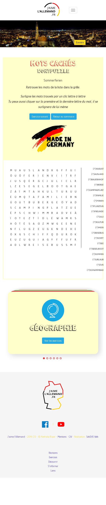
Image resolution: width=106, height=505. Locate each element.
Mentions (62, 436)
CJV (70, 436)
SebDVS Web (92, 436)
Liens (53, 470)
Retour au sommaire (63, 116)
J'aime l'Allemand (16, 436)
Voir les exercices (53, 340)
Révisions (53, 452)
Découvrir (53, 461)
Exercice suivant (40, 116)
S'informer (53, 466)
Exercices (53, 457)
